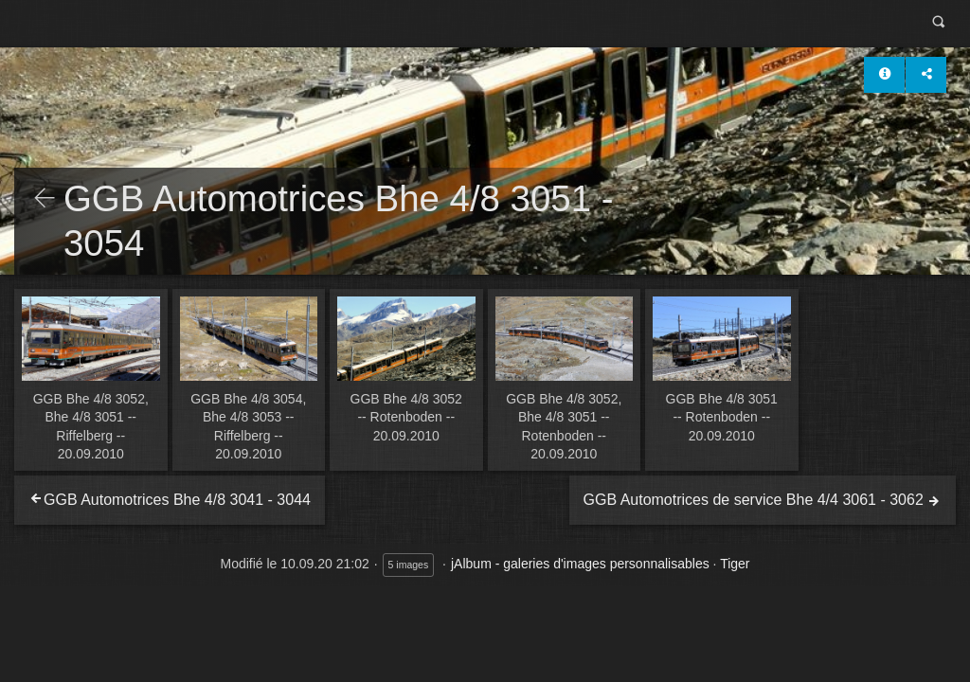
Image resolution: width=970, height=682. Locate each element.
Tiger (734, 563)
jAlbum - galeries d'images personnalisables (580, 563)
